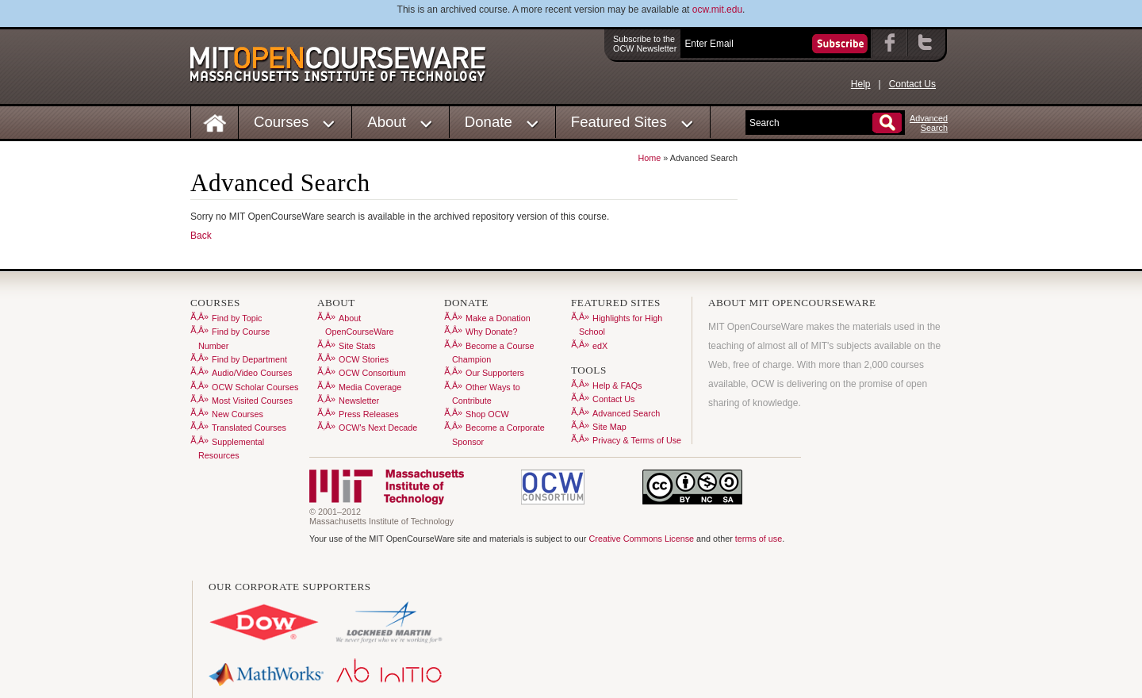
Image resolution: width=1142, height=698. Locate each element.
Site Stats (357, 346)
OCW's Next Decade (378, 427)
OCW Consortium (372, 373)
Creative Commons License (641, 538)
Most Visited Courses (252, 400)
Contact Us (912, 84)
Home (649, 158)
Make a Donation (498, 318)
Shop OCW (487, 414)
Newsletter (359, 400)
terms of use (758, 538)
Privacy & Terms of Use (636, 440)
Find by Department (249, 359)
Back (201, 235)
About (386, 121)
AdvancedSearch (929, 122)
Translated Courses (249, 427)
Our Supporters (495, 373)
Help (861, 84)
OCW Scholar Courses (255, 387)
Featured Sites (619, 121)
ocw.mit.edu (717, 9)
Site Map (609, 426)
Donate (488, 121)
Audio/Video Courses (252, 373)
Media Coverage (370, 387)
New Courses (237, 414)
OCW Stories (364, 359)
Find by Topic (237, 318)
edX (599, 346)
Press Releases (369, 414)
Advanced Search (626, 413)
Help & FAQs (617, 385)
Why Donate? (491, 331)
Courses (281, 121)
